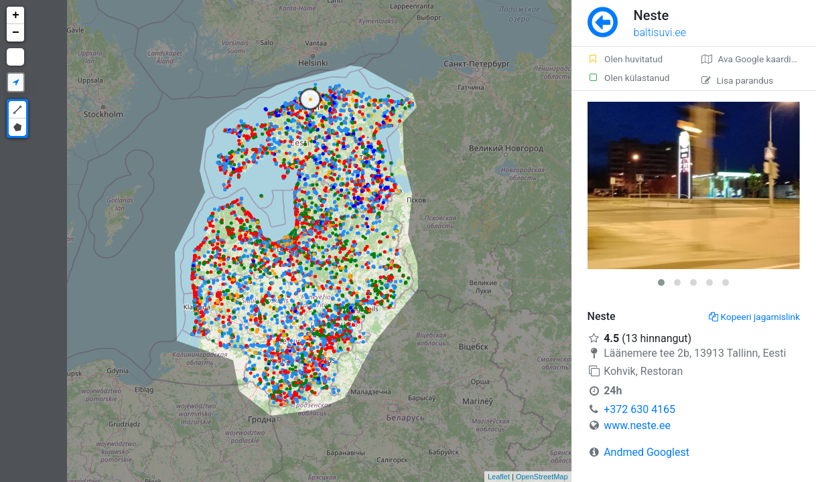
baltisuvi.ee (660, 32)
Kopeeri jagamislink (754, 316)
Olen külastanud (629, 77)
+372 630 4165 (639, 409)
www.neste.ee (637, 425)
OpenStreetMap (542, 477)
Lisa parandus (737, 80)
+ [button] (15, 15)
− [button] (15, 33)
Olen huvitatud (625, 59)
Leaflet (499, 477)
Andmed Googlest (646, 452)
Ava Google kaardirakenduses (758, 59)
